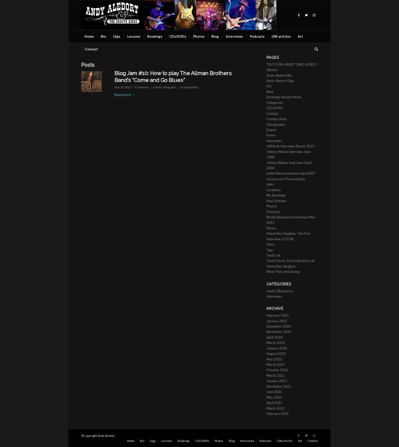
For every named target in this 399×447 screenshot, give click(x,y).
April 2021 (274, 403)
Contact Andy (276, 119)
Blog (269, 92)
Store (270, 244)
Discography (275, 124)
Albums (272, 70)
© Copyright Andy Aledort (98, 435)
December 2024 (278, 326)
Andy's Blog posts (165, 87)
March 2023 (275, 364)
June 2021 (274, 392)
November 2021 (278, 386)
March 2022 (275, 375)
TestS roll (273, 255)
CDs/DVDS (274, 108)
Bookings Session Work (283, 97)
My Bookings (276, 195)
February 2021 (277, 414)
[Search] (314, 49)
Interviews (274, 141)
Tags (269, 250)
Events (271, 130)
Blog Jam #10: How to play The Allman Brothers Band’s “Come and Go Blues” (173, 76)
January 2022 (276, 381)
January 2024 (276, 348)
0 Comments (141, 87)
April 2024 (274, 337)
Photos (271, 206)
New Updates (276, 201)
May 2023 (274, 359)
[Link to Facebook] (299, 15)
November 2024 (278, 332)
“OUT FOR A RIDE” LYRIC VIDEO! (291, 64)
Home (270, 135)
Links (270, 184)
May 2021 (274, 397)
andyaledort (191, 87)
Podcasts (273, 212)
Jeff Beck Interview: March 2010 (290, 146)
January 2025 (276, 321)
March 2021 (275, 408)
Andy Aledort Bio (279, 75)
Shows (271, 228)
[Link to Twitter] (306, 15)
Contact (272, 113)
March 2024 (275, 343)
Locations (273, 190)
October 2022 (277, 370)
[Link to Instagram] (314, 15)
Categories (274, 103)
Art (268, 86)
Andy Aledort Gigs (280, 81)
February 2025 (277, 315)
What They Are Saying (283, 272)
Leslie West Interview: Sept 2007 (290, 173)
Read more (125, 95)
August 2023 (276, 354)
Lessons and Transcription (285, 179)
